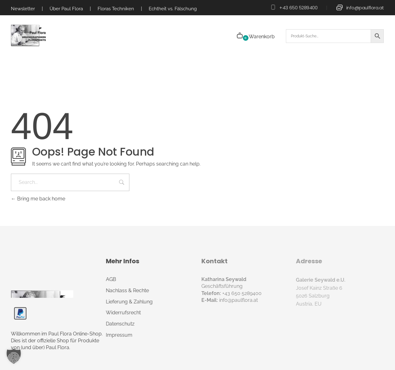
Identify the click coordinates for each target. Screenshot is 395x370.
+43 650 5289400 (298, 7)
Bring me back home (38, 199)
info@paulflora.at (365, 7)
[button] (13, 356)
